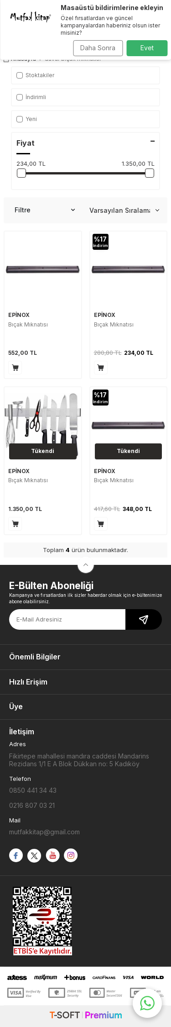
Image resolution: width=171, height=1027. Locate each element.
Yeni (26, 119)
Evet (147, 48)
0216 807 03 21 (32, 805)
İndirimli (31, 97)
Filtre (45, 210)
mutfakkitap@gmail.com (44, 832)
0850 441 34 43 (33, 790)
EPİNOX (19, 314)
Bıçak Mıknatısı (28, 324)
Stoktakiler (35, 75)
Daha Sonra (97, 48)
